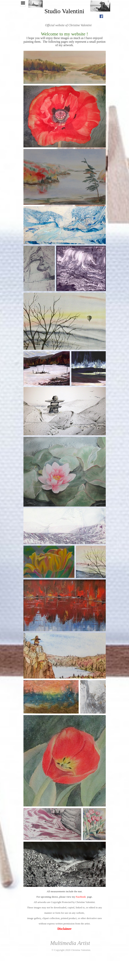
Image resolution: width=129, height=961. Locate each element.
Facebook (81, 896)
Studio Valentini (64, 11)
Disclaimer (64, 928)
